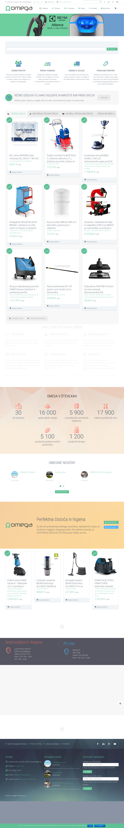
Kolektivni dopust (27, 472)
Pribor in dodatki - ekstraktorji (104, 297)
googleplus (113, 1)
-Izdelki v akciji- (51, 230)
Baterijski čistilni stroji (14, 596)
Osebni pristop (18, 70)
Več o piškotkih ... (99, 825)
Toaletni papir (13, 161)
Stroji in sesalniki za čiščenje (104, 164)
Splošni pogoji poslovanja (17, 772)
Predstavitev (112, 522)
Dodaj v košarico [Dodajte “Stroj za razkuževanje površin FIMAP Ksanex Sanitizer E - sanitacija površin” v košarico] (17, 308)
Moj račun (105, 8)
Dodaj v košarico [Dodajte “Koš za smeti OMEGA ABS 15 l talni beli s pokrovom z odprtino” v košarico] (54, 242)
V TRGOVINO (104, 98)
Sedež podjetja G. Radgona (23, 670)
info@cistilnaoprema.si (65, 2)
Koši (10, 230)
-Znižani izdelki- (89, 164)
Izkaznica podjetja (52, 772)
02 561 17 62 (39, 2)
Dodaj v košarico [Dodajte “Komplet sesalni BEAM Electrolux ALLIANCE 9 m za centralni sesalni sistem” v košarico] (73, 600)
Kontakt (93, 8)
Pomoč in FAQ (36, 772)
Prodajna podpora (106, 70)
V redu (90, 825)
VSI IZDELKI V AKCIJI (16, 318)
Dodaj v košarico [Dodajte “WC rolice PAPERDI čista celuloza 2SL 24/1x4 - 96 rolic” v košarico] (17, 172)
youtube (117, 1)
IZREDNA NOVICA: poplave (101, 472)
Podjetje (43, 8)
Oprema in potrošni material (56, 295)
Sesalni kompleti (70, 589)
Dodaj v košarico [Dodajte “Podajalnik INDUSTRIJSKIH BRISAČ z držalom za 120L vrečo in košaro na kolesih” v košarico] (17, 244)
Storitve (56, 8)
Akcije (81, 8)
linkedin (108, 1)
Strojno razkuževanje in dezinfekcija (20, 295)
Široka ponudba (47, 70)
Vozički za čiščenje (53, 164)
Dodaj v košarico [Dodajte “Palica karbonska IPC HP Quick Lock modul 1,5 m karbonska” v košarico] (54, 306)
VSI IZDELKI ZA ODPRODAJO (36, 318)
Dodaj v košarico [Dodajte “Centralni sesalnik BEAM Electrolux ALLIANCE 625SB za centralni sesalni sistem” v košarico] (44, 600)
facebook (104, 1)
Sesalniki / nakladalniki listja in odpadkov (97, 230)
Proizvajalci (112, 527)
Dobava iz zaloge (76, 70)
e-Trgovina (69, 8)
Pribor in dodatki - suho (91, 295)
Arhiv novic (62, 492)
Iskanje (113, 49)
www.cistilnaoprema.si (27, 807)
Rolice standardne (25, 161)
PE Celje (69, 672)
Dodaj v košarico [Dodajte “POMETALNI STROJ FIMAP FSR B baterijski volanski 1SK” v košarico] (102, 607)
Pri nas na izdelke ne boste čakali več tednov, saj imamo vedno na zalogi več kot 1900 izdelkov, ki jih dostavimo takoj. (77, 77)
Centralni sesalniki (42, 589)
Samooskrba (60, 472)
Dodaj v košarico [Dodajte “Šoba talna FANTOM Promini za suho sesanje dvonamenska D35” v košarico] (91, 308)
